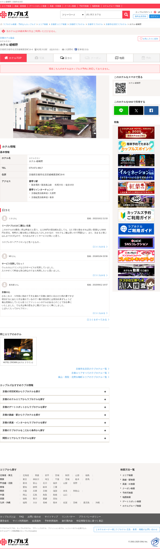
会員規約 (36, 520)
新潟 (25, 483)
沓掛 (52, 197)
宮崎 (75, 502)
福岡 (25, 502)
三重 (55, 487)
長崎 (45, 502)
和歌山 (76, 491)
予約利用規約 (51, 520)
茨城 (67, 479)
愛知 (25, 487)
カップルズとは (8, 516)
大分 (35, 502)
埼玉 (47, 479)
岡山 (25, 495)
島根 (55, 495)
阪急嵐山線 (46, 185)
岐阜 (45, 487)
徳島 (25, 498)
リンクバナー (68, 516)
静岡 (35, 487)
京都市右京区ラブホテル (116, 24)
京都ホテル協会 (7, 38)
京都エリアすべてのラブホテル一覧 (89, 373)
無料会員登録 (140, 16)
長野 (75, 483)
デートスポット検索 (37, 6)
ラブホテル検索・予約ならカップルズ (19, 24)
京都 (45, 491)
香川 (35, 498)
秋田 (67, 475)
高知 (55, 498)
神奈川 (36, 479)
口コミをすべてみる (97, 319)
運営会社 (4, 520)
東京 (25, 479)
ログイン (154, 16)
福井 (55, 483)
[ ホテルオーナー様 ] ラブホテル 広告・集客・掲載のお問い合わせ (126, 529)
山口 (65, 495)
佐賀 (65, 502)
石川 (45, 483)
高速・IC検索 (55, 6)
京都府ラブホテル (77, 24)
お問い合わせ (34, 516)
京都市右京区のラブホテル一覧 (91, 368)
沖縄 (98, 502)
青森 (37, 475)
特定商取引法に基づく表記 (90, 520)
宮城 (57, 475)
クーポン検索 (70, 6)
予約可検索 (84, 6)
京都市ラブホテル (95, 24)
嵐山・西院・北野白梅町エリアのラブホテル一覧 (82, 377)
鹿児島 (86, 502)
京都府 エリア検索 (59, 24)
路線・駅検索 (20, 6)
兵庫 (35, 491)
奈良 (65, 491)
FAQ (21, 516)
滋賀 (55, 491)
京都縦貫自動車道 (39, 193)
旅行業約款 (67, 520)
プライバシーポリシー (90, 516)
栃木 (77, 479)
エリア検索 (6, 6)
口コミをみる (99, 246)
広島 (35, 495)
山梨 (65, 483)
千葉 (57, 479)
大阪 (25, 491)
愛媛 (45, 498)
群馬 (87, 479)
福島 (87, 475)
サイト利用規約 (20, 520)
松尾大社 (59, 185)
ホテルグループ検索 (111, 6)
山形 (77, 475)
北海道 (26, 475)
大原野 (53, 193)
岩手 (47, 475)
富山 (35, 483)
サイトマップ (51, 516)
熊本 (55, 502)
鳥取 (45, 495)
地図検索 (96, 6)
